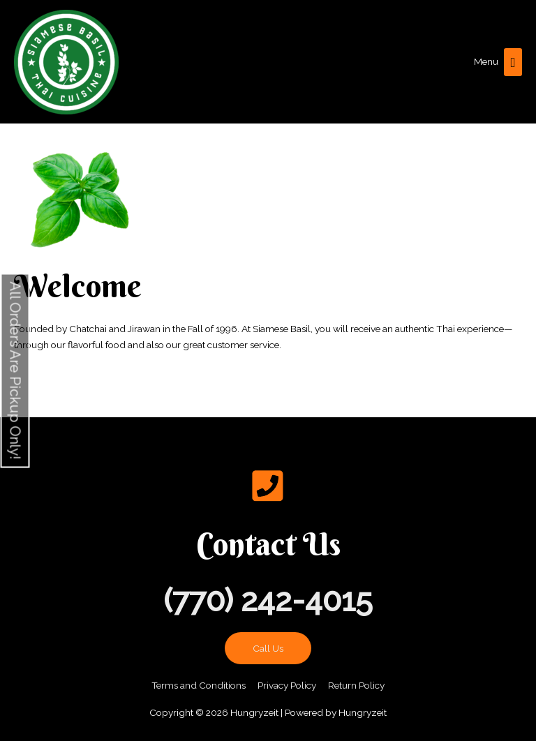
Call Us (268, 648)
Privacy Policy (287, 685)
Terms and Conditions (198, 685)
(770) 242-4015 (268, 600)
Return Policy (356, 685)
